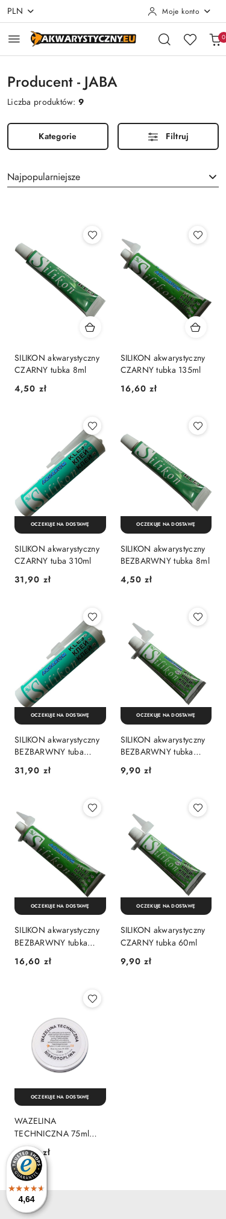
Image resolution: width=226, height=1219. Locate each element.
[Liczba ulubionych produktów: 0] (189, 39)
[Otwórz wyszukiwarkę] (164, 39)
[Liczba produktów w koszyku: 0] (215, 39)
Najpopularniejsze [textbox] (43, 177)
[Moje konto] (180, 11)
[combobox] (113, 177)
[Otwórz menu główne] (14, 39)
